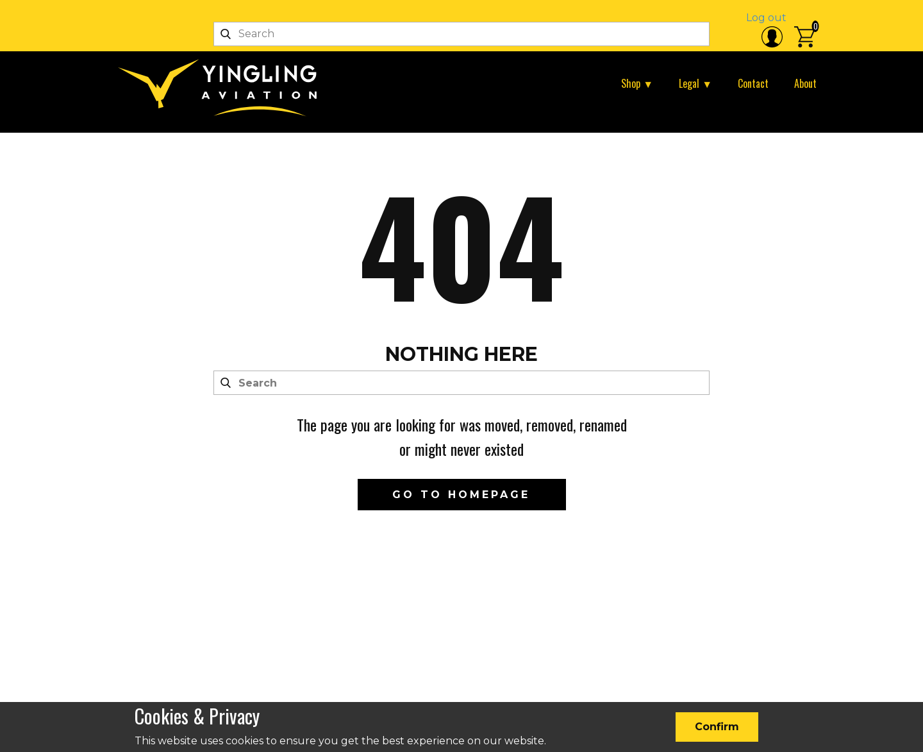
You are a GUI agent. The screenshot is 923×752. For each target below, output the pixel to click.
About (805, 83)
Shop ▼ (637, 83)
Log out (766, 18)
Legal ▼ (695, 83)
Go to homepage (461, 495)
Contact (753, 83)
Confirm (717, 727)
